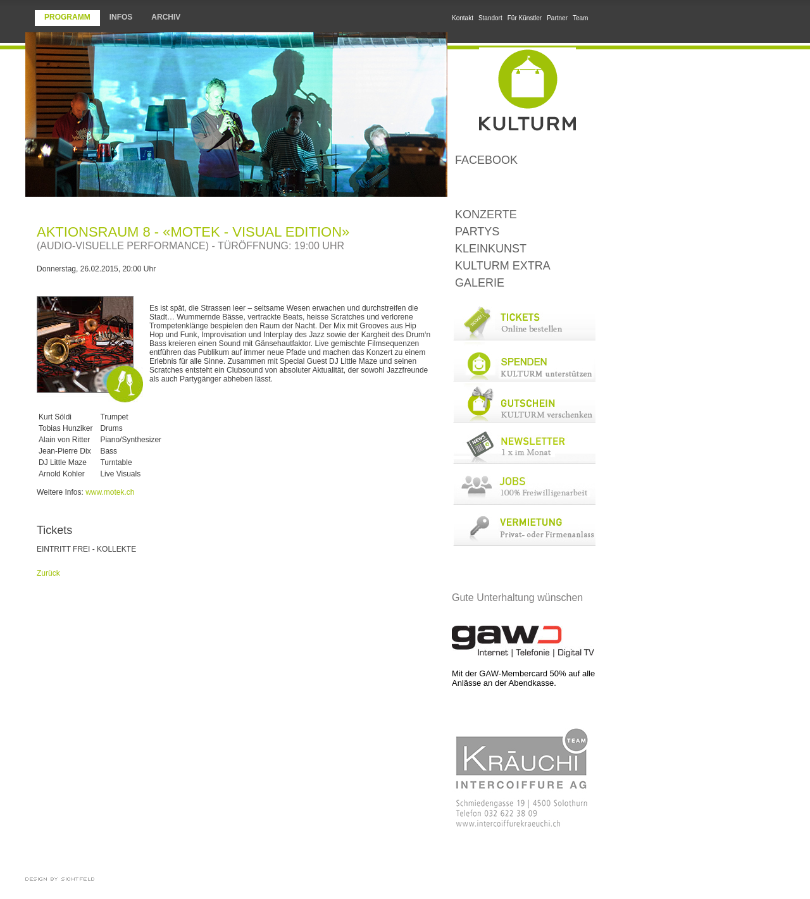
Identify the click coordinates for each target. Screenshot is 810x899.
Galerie (479, 282)
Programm (67, 17)
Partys (477, 231)
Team (580, 18)
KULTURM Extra (503, 265)
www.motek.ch (109, 492)
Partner (557, 18)
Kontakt (462, 18)
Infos (121, 17)
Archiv (165, 17)
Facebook (486, 160)
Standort (490, 18)
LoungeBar (523, 187)
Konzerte (486, 214)
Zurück (48, 573)
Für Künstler (525, 18)
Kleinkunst (490, 248)
